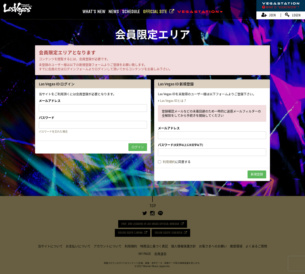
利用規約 (169, 161)
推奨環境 (236, 246)
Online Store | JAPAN (130, 232)
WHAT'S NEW (93, 11)
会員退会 (160, 253)
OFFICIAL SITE (158, 11)
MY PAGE (144, 253)
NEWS (113, 11)
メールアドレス (50, 100)
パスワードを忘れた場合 (53, 131)
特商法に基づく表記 (154, 246)
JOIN (268, 14)
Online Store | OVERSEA (168, 232)
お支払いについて (78, 246)
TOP (152, 205)
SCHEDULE (131, 11)
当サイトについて (50, 246)
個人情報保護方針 (183, 246)
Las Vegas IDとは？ (173, 100)
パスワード (46, 117)
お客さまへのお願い (213, 246)
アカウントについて (108, 246)
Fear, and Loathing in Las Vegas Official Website (150, 224)
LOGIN (293, 14)
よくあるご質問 (256, 246)
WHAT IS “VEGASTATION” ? (280, 7)
